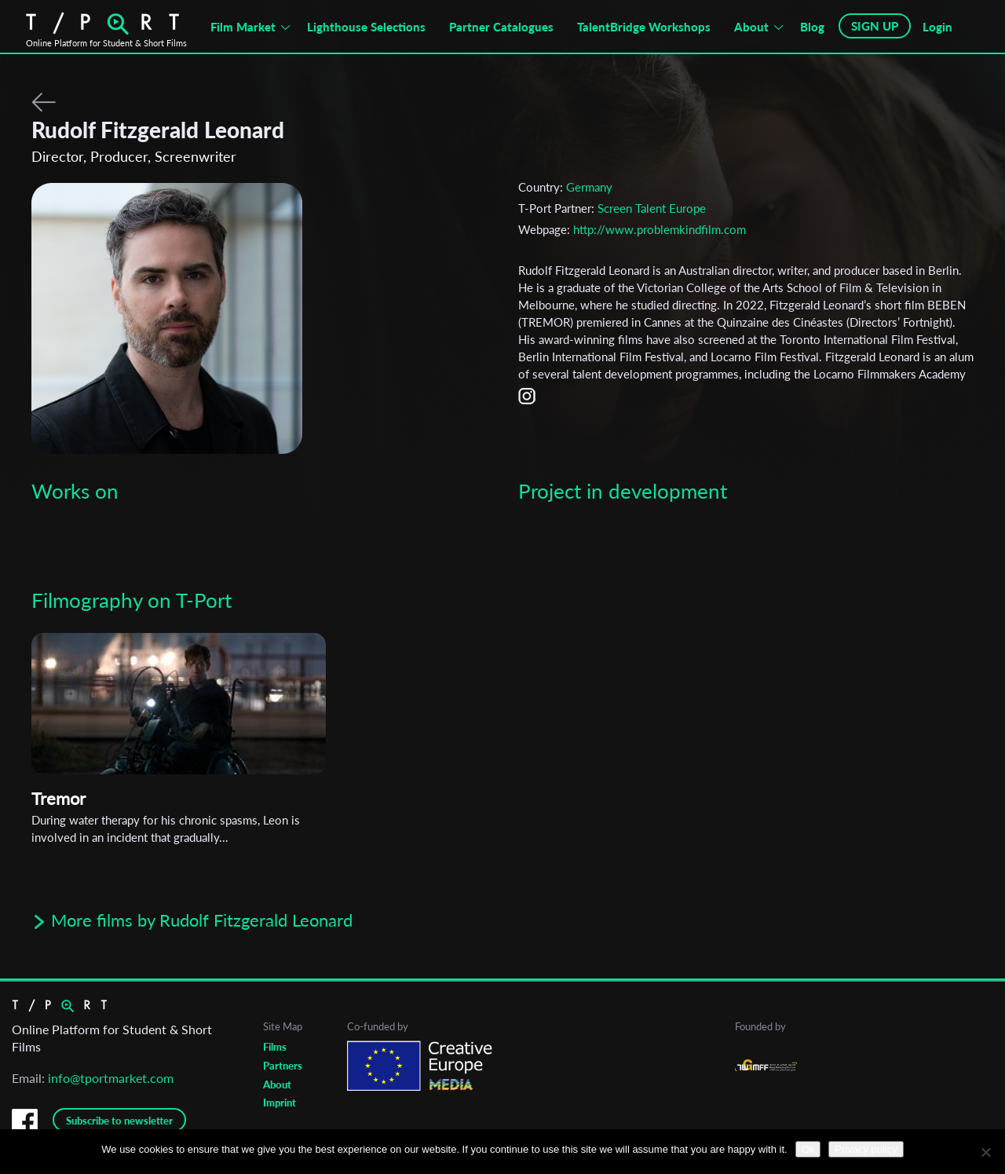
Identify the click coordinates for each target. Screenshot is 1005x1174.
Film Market (243, 27)
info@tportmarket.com (111, 1077)
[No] (985, 1152)
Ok (808, 1149)
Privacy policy (866, 1149)
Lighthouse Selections (366, 27)
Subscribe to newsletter (119, 1120)
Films (275, 1047)
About (751, 27)
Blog (812, 27)
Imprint (279, 1102)
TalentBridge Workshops (644, 27)
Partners (282, 1065)
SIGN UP (874, 26)
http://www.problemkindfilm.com (659, 229)
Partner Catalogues (501, 27)
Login (937, 27)
